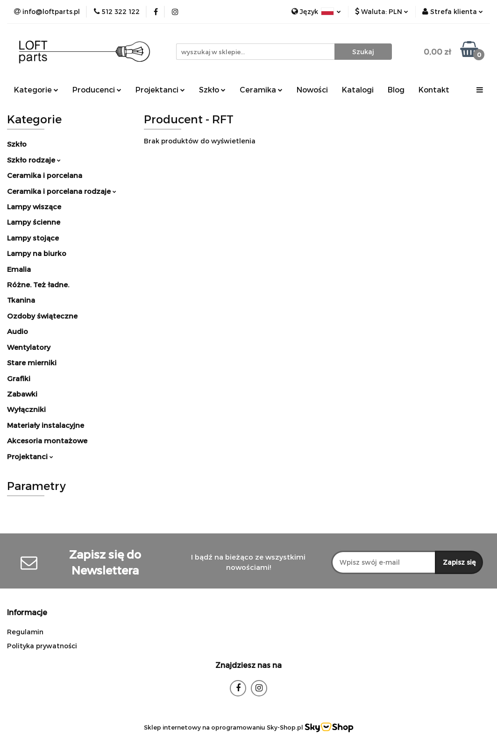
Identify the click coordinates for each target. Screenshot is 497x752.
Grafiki (18, 378)
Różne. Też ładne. (38, 284)
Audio (17, 331)
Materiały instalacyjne (45, 425)
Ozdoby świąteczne (42, 316)
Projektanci (160, 89)
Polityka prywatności (42, 646)
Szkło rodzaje (34, 160)
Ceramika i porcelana (44, 175)
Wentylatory (28, 347)
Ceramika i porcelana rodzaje (61, 191)
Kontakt (434, 89)
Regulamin (25, 632)
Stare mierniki (32, 362)
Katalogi (358, 89)
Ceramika (261, 89)
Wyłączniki (26, 409)
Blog (396, 89)
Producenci (96, 89)
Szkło (212, 89)
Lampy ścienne (33, 222)
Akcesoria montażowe (47, 440)
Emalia (19, 269)
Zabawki (22, 394)
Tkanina (21, 300)
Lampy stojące (33, 238)
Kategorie (36, 89)
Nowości (312, 89)
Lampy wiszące (34, 206)
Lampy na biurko (36, 253)
